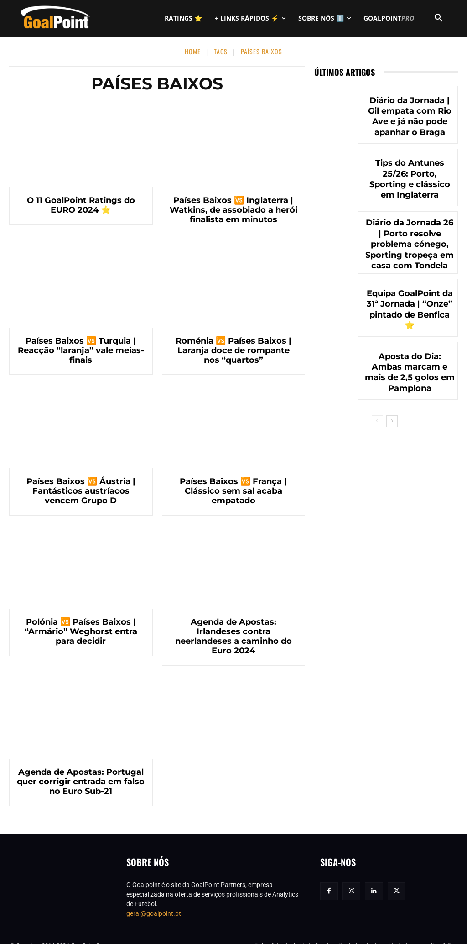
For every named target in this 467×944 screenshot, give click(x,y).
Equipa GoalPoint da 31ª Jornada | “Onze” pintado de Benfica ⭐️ (409, 305)
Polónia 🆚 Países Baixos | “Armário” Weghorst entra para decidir (80, 632)
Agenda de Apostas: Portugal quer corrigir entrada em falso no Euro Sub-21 (80, 773)
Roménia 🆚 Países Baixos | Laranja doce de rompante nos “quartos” (233, 351)
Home (193, 51)
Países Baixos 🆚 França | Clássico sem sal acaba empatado (233, 491)
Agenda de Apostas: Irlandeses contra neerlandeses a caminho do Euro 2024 (233, 632)
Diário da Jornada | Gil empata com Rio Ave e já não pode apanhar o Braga (409, 116)
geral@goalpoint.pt (153, 903)
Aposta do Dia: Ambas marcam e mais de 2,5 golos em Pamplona (409, 367)
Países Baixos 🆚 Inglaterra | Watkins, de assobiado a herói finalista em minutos (233, 210)
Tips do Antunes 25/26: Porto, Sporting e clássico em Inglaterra (409, 179)
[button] (438, 18)
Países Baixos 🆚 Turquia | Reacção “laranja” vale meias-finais (81, 351)
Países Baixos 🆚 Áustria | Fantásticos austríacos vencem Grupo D (80, 491)
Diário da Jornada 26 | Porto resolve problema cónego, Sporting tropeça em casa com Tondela (409, 242)
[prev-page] (377, 416)
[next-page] (392, 416)
